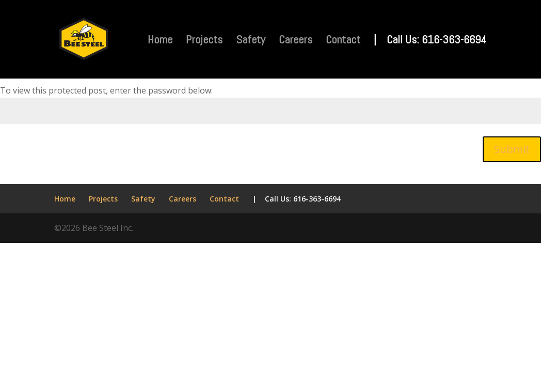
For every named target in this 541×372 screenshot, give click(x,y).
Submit (512, 149)
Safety (250, 41)
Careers (295, 41)
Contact (343, 41)
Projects (204, 41)
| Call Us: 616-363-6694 (430, 41)
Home (160, 41)
